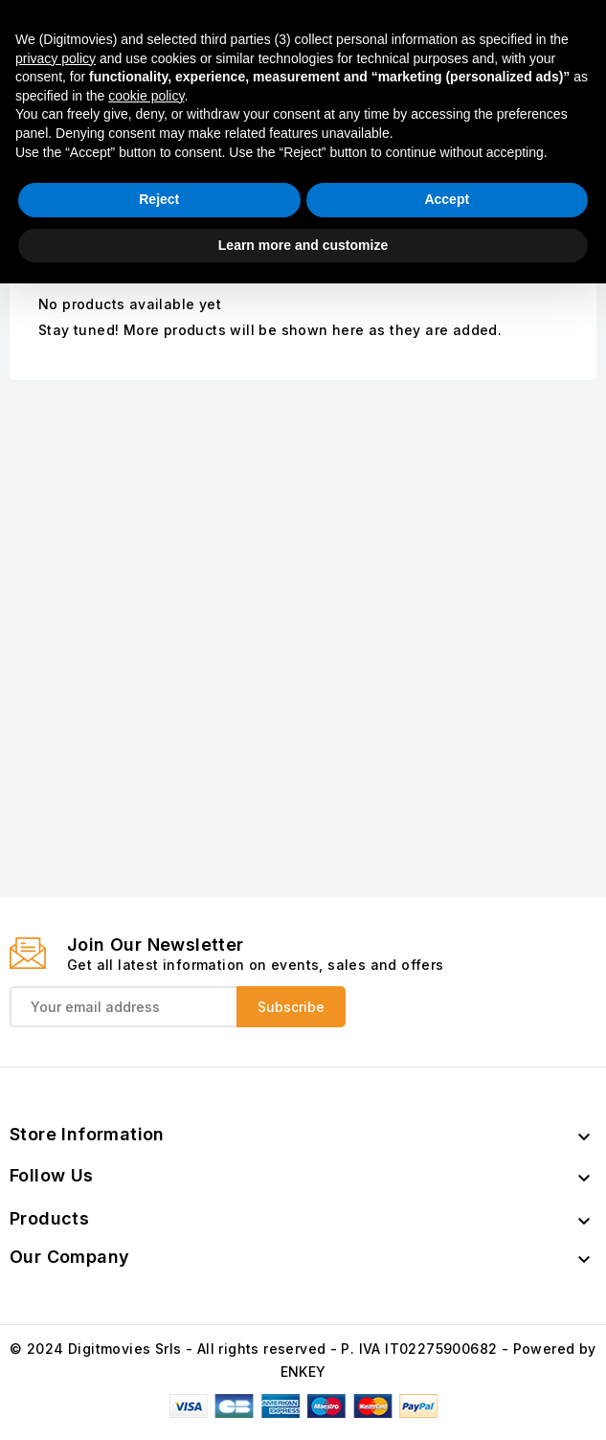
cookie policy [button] (146, 1251)
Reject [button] (159, 1355)
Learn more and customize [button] (303, 1400)
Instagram (560, 129)
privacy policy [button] (55, 1214)
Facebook (467, 129)
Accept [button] (446, 1355)
